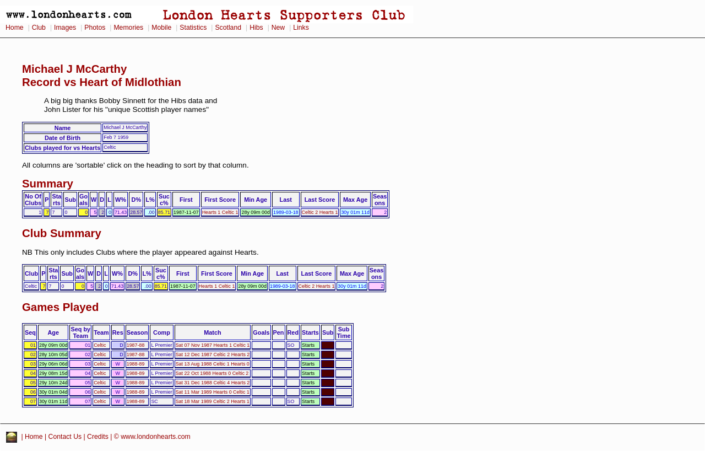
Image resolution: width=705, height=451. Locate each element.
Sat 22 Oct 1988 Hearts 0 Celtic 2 (212, 373)
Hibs (256, 27)
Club (39, 27)
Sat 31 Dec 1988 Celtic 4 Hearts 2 (213, 382)
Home (15, 27)
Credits (98, 437)
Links (301, 27)
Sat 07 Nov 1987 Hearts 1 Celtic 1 (213, 345)
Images (65, 27)
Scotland (228, 27)
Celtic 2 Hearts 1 (320, 212)
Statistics (193, 27)
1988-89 (136, 364)
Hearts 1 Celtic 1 (220, 212)
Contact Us (65, 437)
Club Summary (61, 233)
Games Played (60, 307)
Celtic (100, 345)
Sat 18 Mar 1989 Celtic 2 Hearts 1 (213, 401)
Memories (128, 27)
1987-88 (136, 345)
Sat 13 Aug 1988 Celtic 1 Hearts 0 (213, 364)
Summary (47, 184)
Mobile (161, 27)
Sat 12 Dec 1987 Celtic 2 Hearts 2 (213, 354)
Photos (94, 27)
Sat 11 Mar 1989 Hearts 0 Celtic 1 (213, 392)
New (278, 27)
